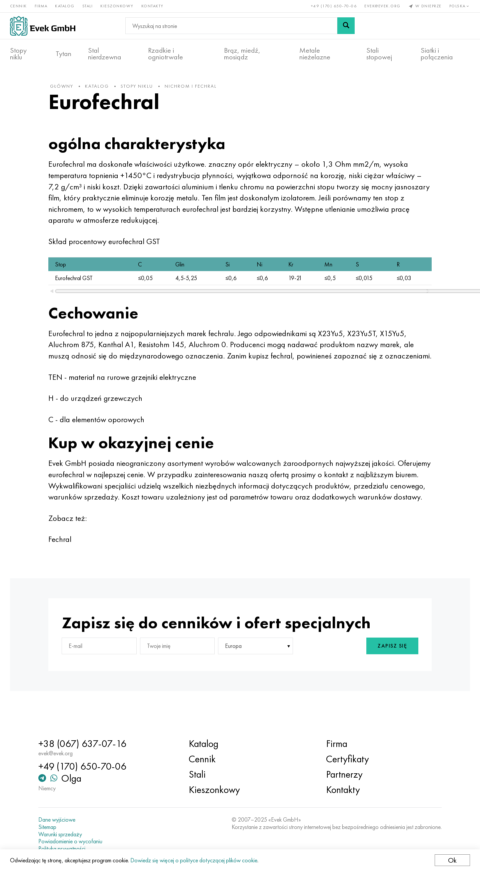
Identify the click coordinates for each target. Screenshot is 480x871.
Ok (452, 860)
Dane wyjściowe (57, 819)
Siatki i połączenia (437, 53)
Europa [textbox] (233, 669)
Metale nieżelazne (314, 53)
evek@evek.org (382, 6)
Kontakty (152, 6)
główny (62, 86)
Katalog (65, 6)
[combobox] (255, 668)
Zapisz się (391, 668)
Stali (87, 6)
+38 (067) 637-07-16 (83, 744)
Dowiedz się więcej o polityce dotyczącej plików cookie (193, 860)
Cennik (18, 6)
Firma (41, 6)
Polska (459, 6)
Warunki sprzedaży (61, 834)
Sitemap (48, 827)
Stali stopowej (379, 53)
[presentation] (329, 668)
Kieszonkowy (117, 6)
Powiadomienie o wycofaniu (71, 841)
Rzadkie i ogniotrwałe (165, 53)
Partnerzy (344, 774)
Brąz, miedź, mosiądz (242, 53)
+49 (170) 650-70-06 (334, 6)
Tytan (63, 53)
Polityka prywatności (62, 848)
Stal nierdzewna (104, 53)
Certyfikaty (347, 759)
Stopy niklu (18, 53)
